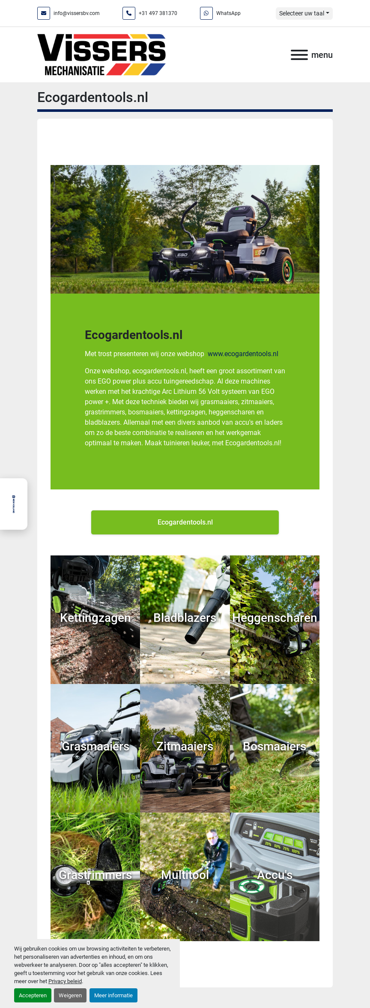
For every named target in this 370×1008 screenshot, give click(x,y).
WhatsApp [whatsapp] (228, 13)
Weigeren (70, 995)
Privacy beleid (65, 981)
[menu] (299, 55)
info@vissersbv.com (77, 13)
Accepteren (33, 995)
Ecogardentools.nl (133, 335)
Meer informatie (113, 995)
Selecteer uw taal (301, 13)
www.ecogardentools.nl (243, 354)
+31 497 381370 (158, 13)
